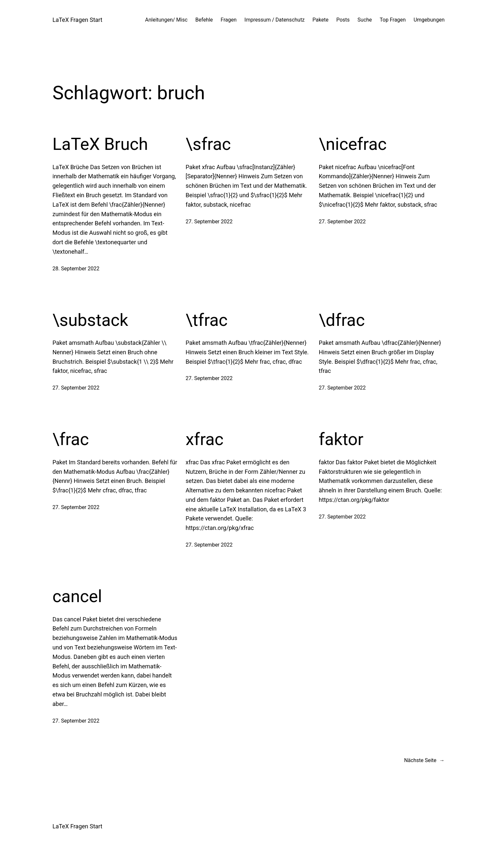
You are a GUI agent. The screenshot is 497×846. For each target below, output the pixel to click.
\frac (71, 439)
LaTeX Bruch (100, 144)
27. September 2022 (209, 221)
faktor (341, 439)
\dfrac (342, 320)
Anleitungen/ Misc (166, 20)
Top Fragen (393, 20)
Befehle (204, 20)
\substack (90, 320)
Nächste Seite (424, 760)
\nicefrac (353, 144)
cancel (77, 596)
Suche (364, 20)
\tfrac (207, 320)
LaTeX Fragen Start (78, 19)
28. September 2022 (76, 268)
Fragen (229, 20)
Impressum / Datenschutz (274, 20)
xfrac (205, 439)
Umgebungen (429, 20)
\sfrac (208, 144)
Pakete (320, 20)
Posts (343, 20)
